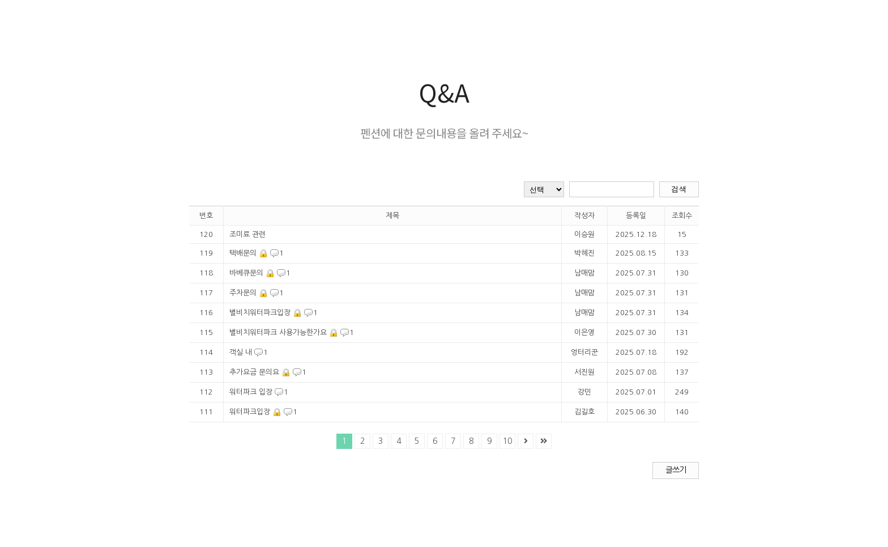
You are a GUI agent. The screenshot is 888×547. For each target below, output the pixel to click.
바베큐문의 (246, 273)
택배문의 (243, 253)
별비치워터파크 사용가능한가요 (278, 332)
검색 (678, 189)
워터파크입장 (249, 411)
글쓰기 (675, 470)
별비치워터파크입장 (260, 312)
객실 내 (240, 352)
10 (507, 441)
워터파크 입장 (250, 392)
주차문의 (243, 292)
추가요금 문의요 (254, 372)
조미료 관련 (247, 234)
